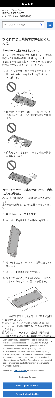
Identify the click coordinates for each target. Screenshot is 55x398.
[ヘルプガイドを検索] (23, 24)
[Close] (51, 342)
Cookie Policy (20, 372)
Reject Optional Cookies (27, 387)
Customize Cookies (27, 378)
